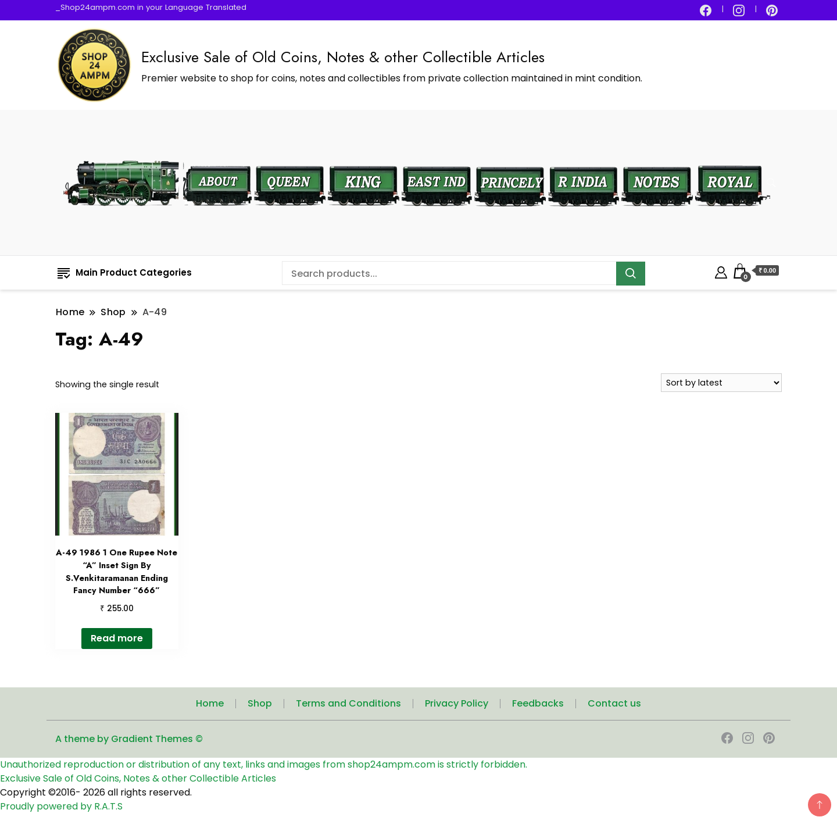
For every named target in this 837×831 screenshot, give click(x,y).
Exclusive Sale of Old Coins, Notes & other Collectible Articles (343, 57)
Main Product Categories (125, 272)
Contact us (614, 703)
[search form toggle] (771, 183)
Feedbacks (538, 703)
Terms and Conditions (348, 703)
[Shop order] (721, 382)
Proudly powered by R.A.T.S (61, 806)
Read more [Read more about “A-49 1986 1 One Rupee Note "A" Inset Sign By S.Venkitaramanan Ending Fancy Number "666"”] (117, 638)
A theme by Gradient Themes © (129, 739)
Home (210, 703)
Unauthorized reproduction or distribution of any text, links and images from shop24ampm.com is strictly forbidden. (263, 764)
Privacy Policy (456, 703)
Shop (260, 703)
